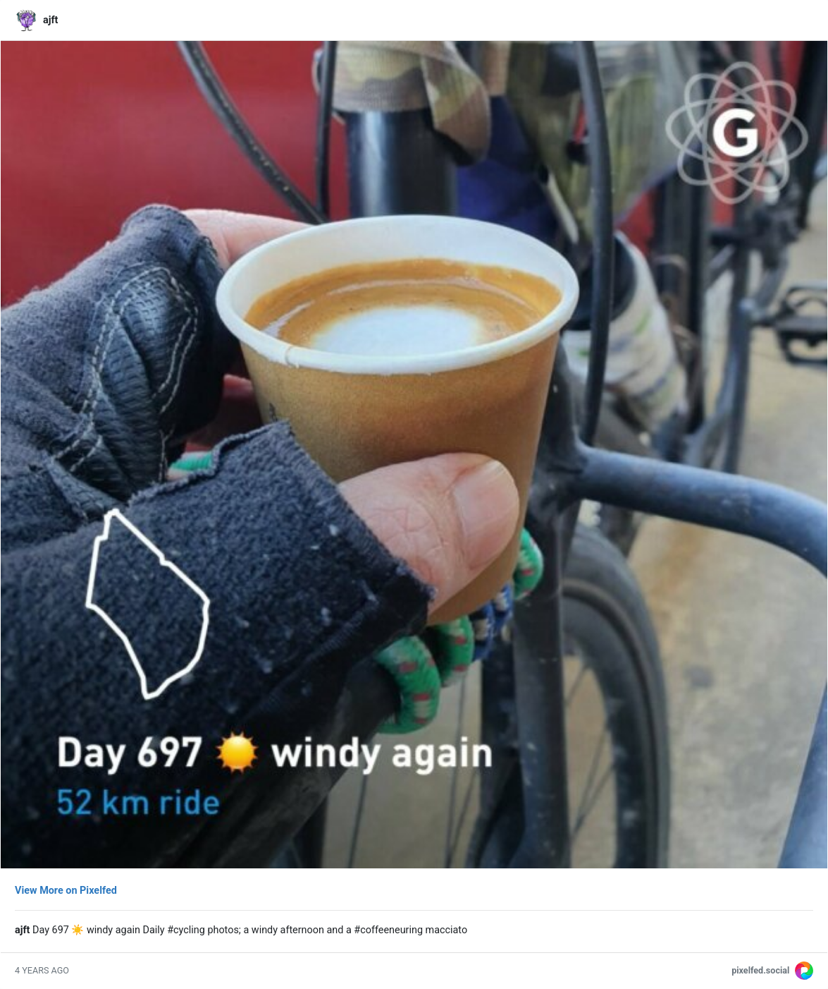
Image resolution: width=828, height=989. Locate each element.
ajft (50, 20)
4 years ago (42, 970)
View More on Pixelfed (66, 891)
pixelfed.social (760, 970)
